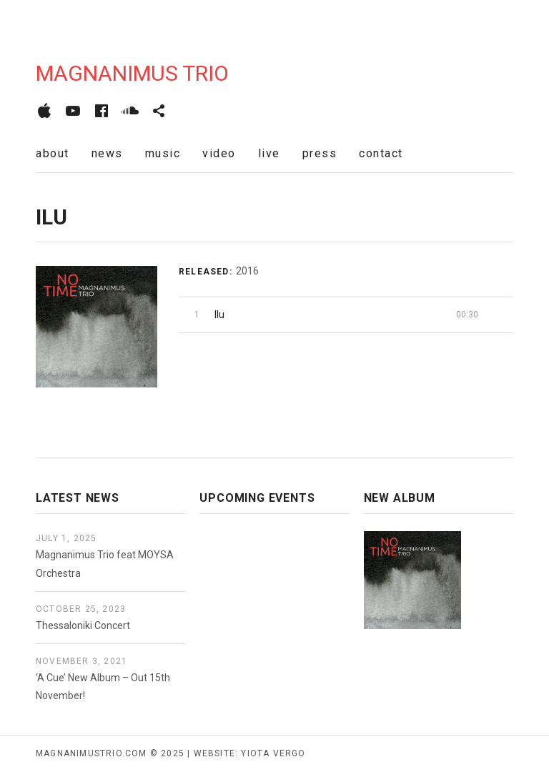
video (219, 153)
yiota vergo (273, 753)
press (319, 153)
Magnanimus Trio (132, 73)
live (269, 153)
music (163, 153)
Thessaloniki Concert (83, 625)
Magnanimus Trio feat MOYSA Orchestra (105, 563)
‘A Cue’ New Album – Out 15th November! (103, 686)
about (52, 153)
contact (381, 153)
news (107, 153)
